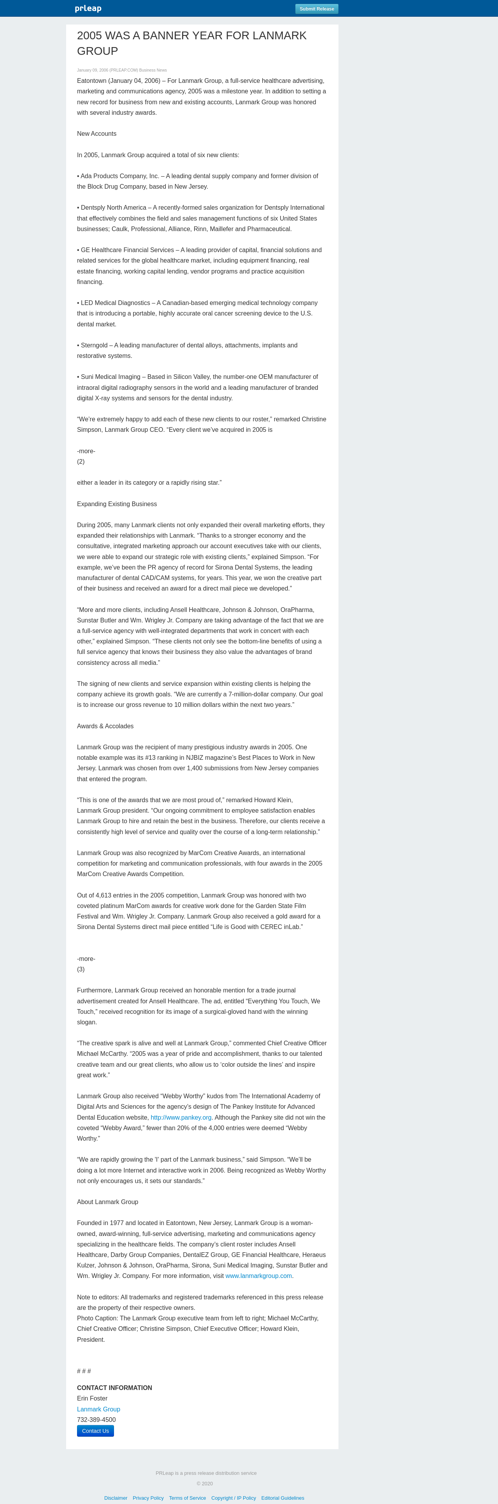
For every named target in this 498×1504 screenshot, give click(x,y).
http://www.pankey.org (181, 1117)
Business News (153, 70)
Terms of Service (187, 1498)
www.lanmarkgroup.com (259, 1276)
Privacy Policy (148, 1498)
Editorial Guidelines (282, 1498)
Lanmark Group (98, 1409)
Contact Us (95, 1431)
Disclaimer (116, 1498)
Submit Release (317, 9)
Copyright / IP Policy (233, 1498)
